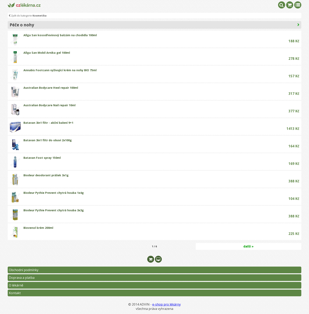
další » (248, 246)
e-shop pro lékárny (166, 304)
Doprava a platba (21, 277)
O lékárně (16, 285)
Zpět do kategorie (28, 15)
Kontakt (15, 293)
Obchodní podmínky (23, 270)
